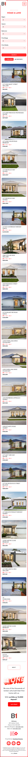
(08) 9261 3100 (17, 728)
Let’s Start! (14, 699)
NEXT (14, 667)
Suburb (3, 24)
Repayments (19, 59)
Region (3, 17)
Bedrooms (4, 31)
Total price (9, 59)
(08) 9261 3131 (19, 726)
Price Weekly (5, 45)
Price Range (5, 38)
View (14, 77)
